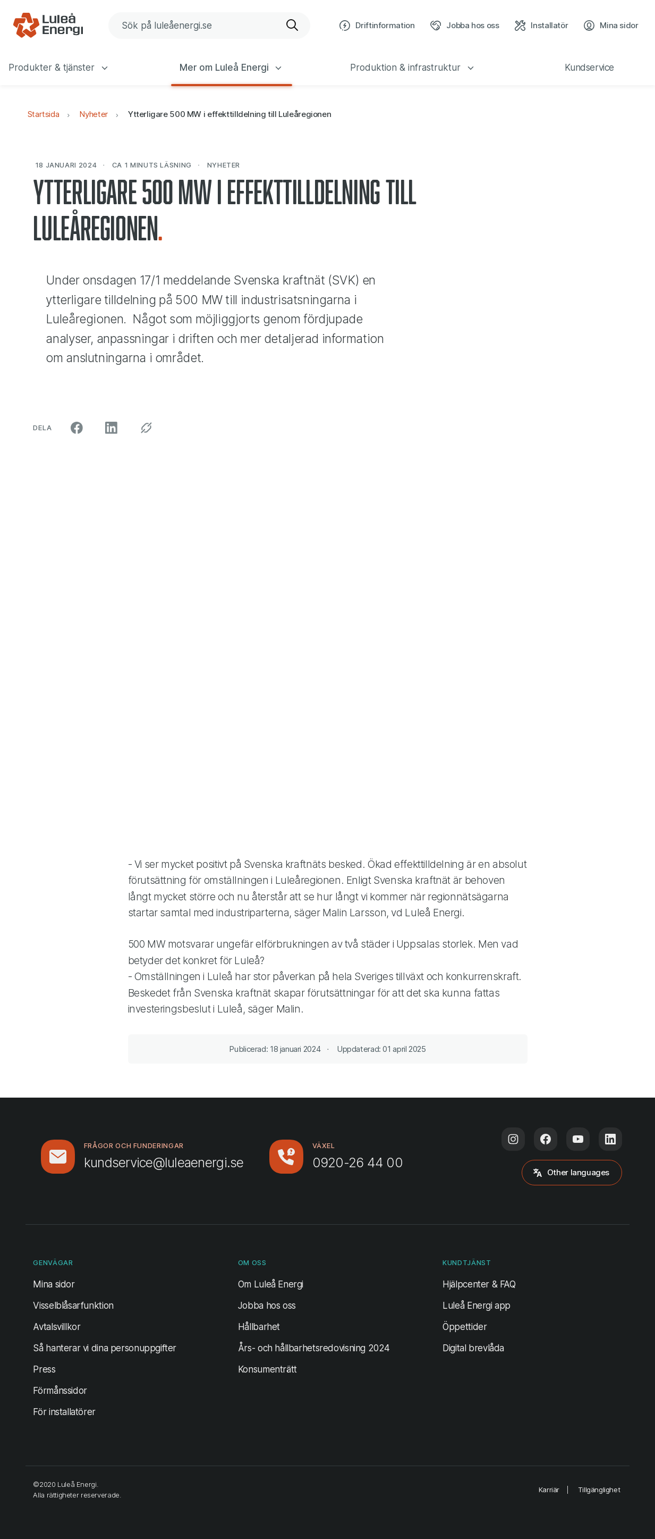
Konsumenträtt (267, 1369)
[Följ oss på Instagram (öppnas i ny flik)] (513, 1139)
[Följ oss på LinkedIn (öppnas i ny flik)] (610, 1139)
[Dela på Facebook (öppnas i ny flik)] (77, 428)
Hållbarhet (259, 1326)
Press (44, 1369)
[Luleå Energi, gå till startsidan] (48, 25)
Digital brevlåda (473, 1348)
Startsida (43, 114)
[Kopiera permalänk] (146, 428)
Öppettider (465, 1326)
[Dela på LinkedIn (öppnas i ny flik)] (111, 428)
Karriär (549, 1489)
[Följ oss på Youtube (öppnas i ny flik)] (578, 1139)
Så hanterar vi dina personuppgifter (104, 1348)
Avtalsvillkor (56, 1326)
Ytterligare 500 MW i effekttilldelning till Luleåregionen (229, 114)
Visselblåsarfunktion (73, 1305)
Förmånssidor (60, 1390)
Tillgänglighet (599, 1489)
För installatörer (64, 1412)
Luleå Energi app (477, 1305)
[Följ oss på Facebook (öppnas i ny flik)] (545, 1139)
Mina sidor (53, 1283)
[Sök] (292, 25)
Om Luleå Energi (270, 1284)
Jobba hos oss (267, 1305)
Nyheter (93, 114)
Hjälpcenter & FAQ (479, 1284)
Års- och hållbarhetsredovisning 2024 (314, 1348)
